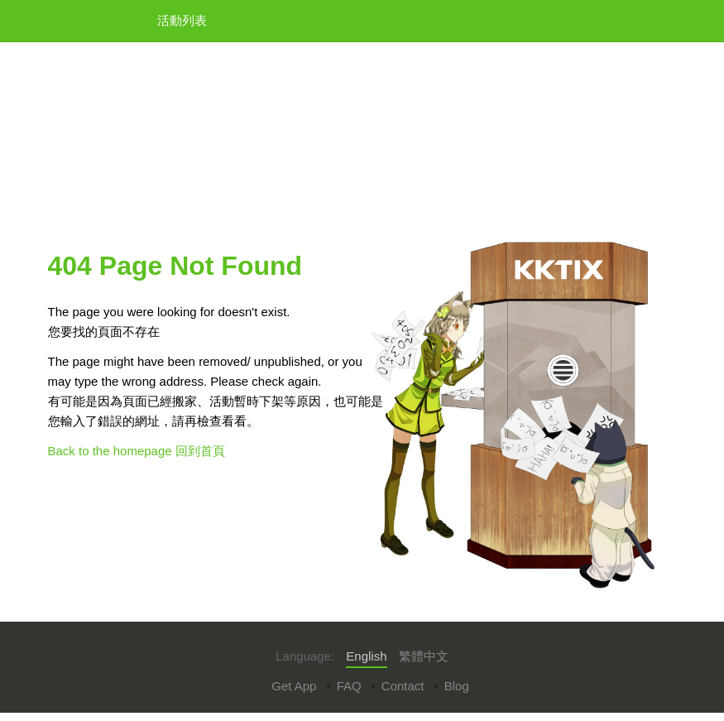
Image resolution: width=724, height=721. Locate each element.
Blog (456, 686)
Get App (293, 686)
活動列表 (182, 20)
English (366, 656)
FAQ (349, 686)
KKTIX (90, 19)
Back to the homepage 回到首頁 (136, 451)
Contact (402, 686)
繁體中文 (423, 656)
